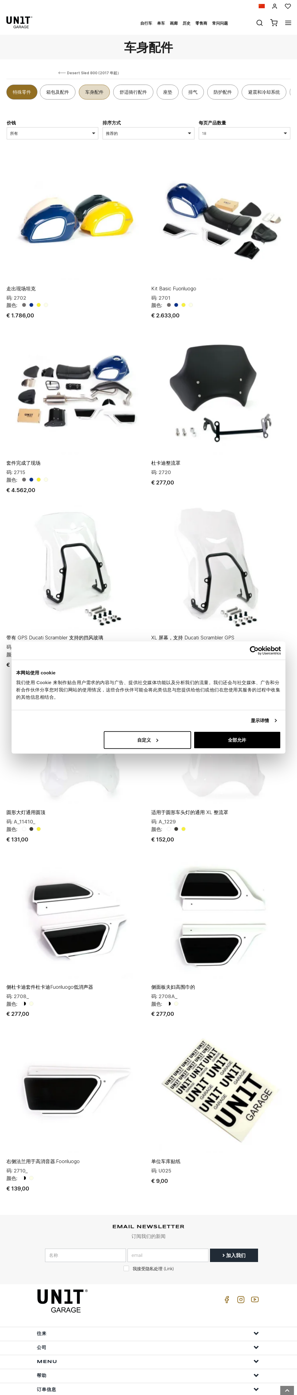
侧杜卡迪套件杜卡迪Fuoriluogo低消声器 (49, 965)
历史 (186, 23)
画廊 (174, 23)
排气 (192, 92)
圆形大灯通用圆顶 (25, 795)
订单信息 (148, 1363)
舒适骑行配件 (133, 92)
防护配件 (223, 92)
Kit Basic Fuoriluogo (173, 284)
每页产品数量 (212, 123)
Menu (148, 1335)
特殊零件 (22, 92)
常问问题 (220, 23)
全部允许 (237, 739)
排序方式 (112, 123)
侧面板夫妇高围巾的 (173, 965)
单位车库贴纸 (165, 1135)
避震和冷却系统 (264, 92)
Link (169, 1242)
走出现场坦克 (21, 284)
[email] (168, 1229)
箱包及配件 (57, 92)
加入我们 (234, 1229)
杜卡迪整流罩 (165, 454)
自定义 (147, 739)
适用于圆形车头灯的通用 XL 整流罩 (189, 795)
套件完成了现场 (23, 454)
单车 (161, 23)
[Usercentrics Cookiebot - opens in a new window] (254, 650)
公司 (148, 1321)
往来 (148, 1307)
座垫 (167, 92)
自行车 (146, 23)
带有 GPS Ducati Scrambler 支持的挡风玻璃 (54, 624)
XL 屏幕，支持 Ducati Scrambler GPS (192, 624)
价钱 (11, 123)
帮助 (148, 1349)
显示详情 (260, 720)
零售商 (201, 23)
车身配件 (94, 92)
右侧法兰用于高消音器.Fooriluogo (43, 1135)
